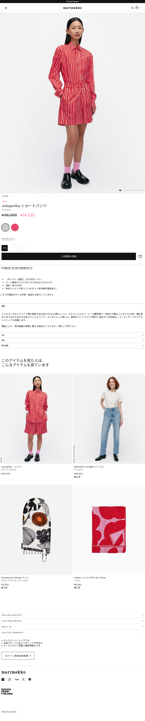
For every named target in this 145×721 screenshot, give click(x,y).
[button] (120, 190)
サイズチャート (8, 239)
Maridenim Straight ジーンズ (89, 467)
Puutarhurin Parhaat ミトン (15, 577)
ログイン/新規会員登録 (16, 656)
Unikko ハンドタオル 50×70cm (90, 577)
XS (4, 248)
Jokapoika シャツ (11, 467)
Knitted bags (72, 1)
